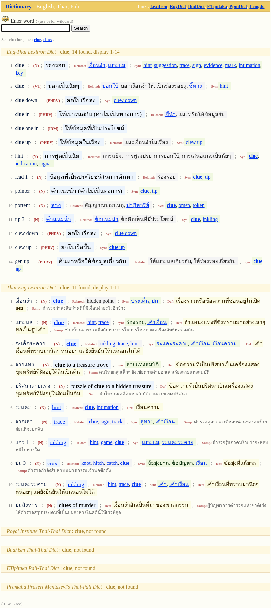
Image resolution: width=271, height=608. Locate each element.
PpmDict (238, 6)
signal (45, 163)
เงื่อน (201, 463)
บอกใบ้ (110, 86)
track (117, 421)
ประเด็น (140, 301)
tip (208, 177)
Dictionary (18, 6)
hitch (98, 463)
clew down (125, 100)
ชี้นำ (170, 114)
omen (184, 205)
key (19, 73)
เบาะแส (116, 65)
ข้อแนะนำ (106, 219)
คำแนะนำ (58, 219)
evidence (213, 65)
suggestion (165, 65)
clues (47, 39)
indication (26, 163)
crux (52, 463)
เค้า (162, 484)
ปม (155, 301)
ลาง (56, 205)
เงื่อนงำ (96, 65)
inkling (210, 219)
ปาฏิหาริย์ (137, 205)
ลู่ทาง (146, 421)
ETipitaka (217, 6)
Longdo (256, 6)
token (199, 205)
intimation (249, 65)
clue (37, 39)
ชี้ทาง (195, 86)
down (126, 233)
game (107, 442)
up (117, 247)
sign (196, 65)
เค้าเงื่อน (157, 322)
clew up (194, 142)
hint (147, 65)
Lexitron (158, 6)
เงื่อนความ (225, 343)
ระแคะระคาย (172, 343)
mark (230, 65)
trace (185, 65)
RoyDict (178, 6)
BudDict (196, 6)
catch (112, 463)
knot (85, 463)
